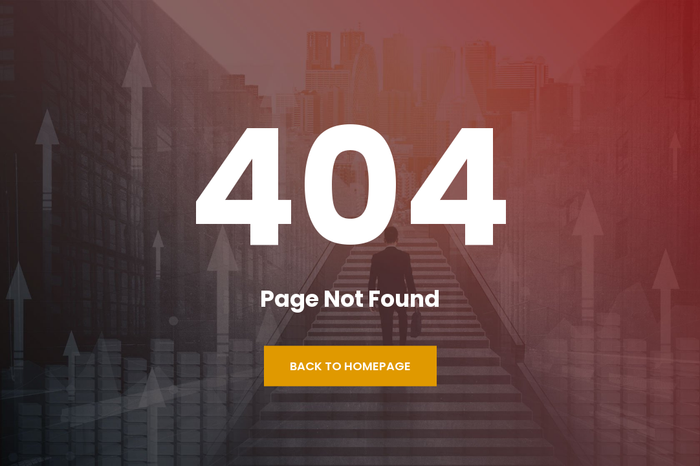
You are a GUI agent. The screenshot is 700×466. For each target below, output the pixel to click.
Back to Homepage (350, 366)
